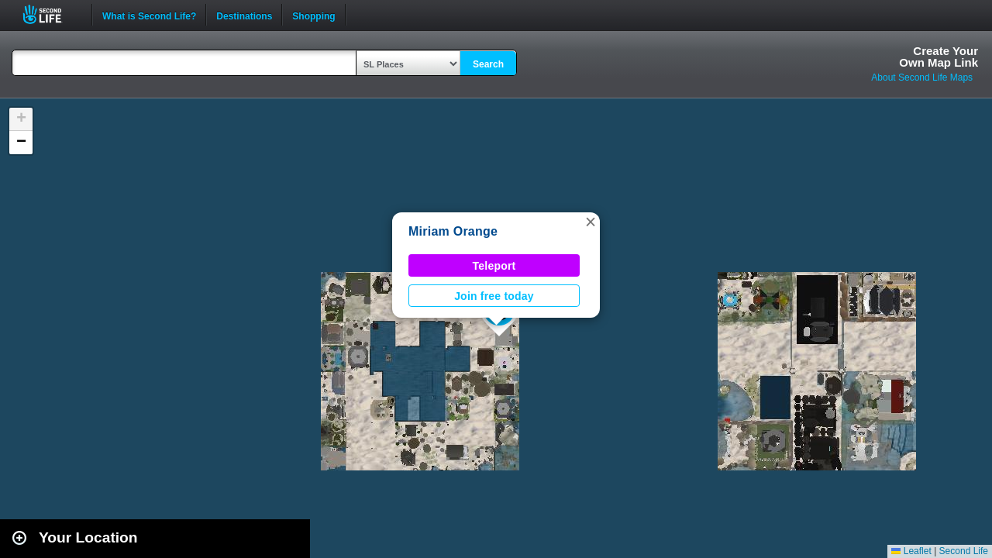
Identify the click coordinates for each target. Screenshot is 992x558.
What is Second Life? (149, 15)
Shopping (313, 15)
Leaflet (911, 551)
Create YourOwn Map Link (938, 56)
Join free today (494, 296)
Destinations (244, 15)
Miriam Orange (453, 231)
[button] (590, 221)
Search (488, 64)
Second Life (51, 14)
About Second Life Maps (922, 77)
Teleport (494, 266)
